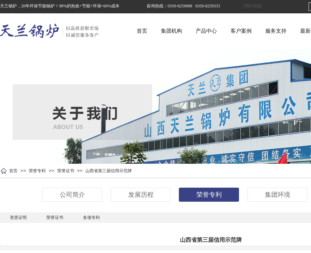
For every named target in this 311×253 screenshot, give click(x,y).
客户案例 (260, 31)
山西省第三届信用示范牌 (108, 170)
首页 (161, 31)
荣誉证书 (65, 170)
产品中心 (225, 31)
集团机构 (190, 31)
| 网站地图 (252, 6)
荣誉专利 (37, 170)
